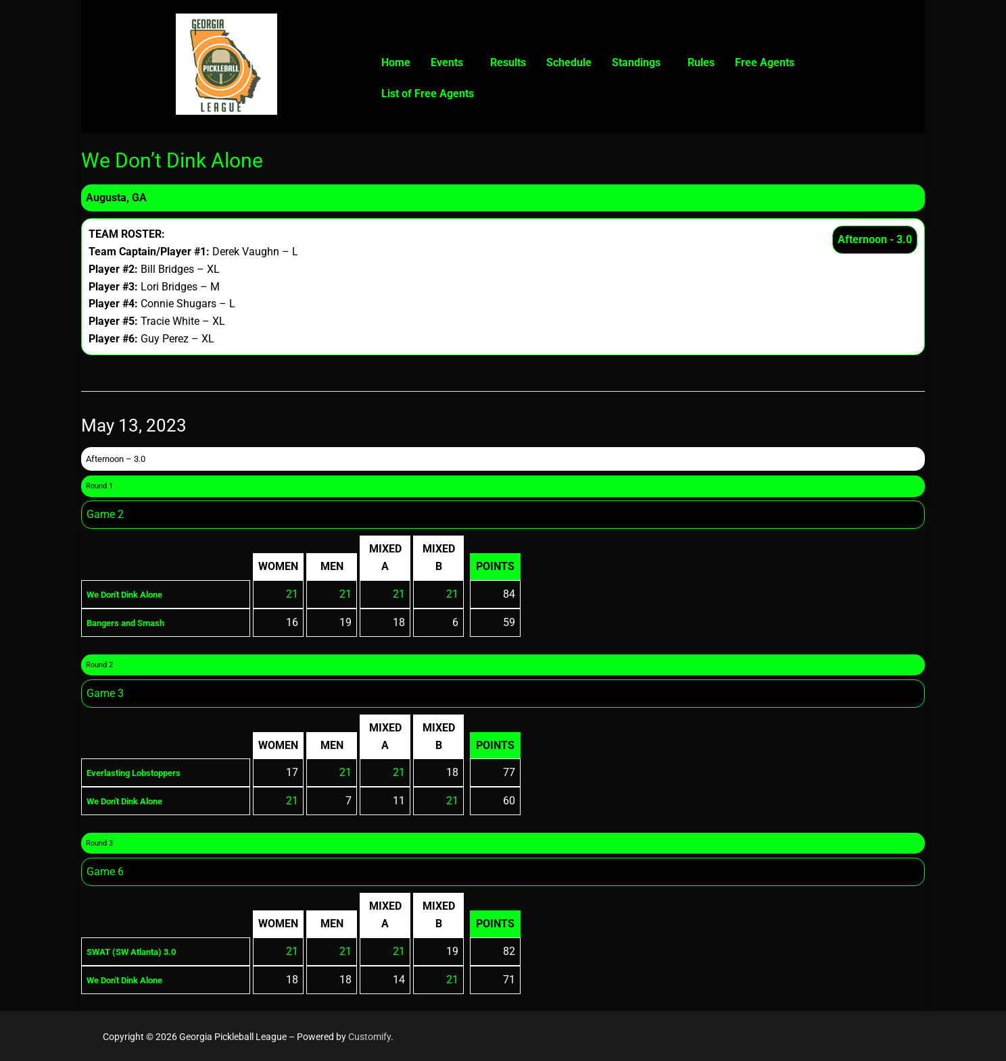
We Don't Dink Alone (135, 594)
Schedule (569, 62)
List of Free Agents (427, 93)
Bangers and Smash (136, 622)
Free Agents (764, 62)
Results (508, 62)
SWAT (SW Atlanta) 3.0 (143, 951)
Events (447, 62)
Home (395, 62)
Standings (636, 62)
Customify (369, 1036)
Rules (701, 62)
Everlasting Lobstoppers (145, 772)
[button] (450, 62)
